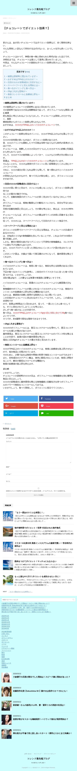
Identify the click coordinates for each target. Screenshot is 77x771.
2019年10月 (6, 626)
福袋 (3, 657)
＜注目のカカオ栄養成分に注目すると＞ (23, 82)
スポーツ (5, 640)
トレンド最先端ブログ (38, 9)
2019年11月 (6, 624)
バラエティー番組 (8, 648)
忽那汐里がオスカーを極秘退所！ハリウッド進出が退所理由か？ (25, 610)
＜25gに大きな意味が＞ (15, 91)
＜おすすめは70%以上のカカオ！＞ (21, 79)
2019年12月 (6, 622)
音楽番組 (5, 667)
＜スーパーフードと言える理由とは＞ (22, 85)
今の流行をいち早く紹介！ (38, 762)
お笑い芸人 (6, 634)
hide (27, 72)
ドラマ (4, 644)
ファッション (6, 650)
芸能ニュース (6, 663)
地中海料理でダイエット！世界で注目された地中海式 (37, 528)
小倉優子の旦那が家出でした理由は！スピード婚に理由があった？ (26, 603)
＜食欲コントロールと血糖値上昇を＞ (22, 94)
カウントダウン (7, 638)
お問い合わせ (27, 754)
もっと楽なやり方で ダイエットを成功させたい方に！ (38, 576)
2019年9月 (5, 628)
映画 (3, 655)
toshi (13, 429)
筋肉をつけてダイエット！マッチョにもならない (35, 561)
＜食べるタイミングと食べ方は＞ (20, 88)
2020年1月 (5, 620)
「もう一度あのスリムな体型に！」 (30, 513)
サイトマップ (37, 754)
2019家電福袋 (7, 631)
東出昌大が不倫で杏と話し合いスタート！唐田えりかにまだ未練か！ (26, 612)
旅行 (3, 652)
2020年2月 (5, 618)
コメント (9, 441)
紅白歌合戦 (6, 659)
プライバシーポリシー (50, 754)
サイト (8, 481)
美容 (3, 661)
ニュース (5, 646)
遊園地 (4, 665)
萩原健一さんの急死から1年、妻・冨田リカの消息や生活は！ (24, 607)
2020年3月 (5, 616)
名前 (8, 467)
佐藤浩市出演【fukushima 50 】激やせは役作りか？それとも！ (24, 605)
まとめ (8, 97)
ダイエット (8, 423)
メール (8, 474)
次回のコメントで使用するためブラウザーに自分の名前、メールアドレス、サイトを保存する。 (36, 491)
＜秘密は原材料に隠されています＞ (21, 76)
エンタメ (5, 636)
